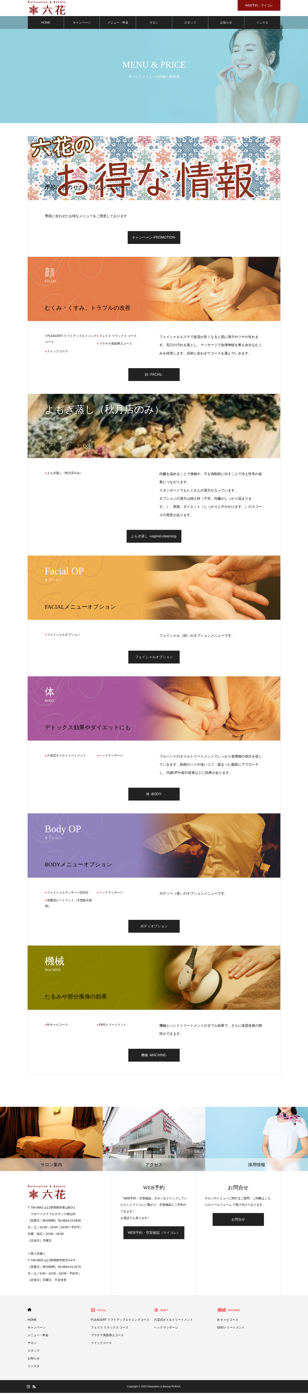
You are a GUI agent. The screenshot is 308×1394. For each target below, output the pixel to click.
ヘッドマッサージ (111, 756)
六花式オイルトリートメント (66, 756)
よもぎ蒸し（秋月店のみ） (65, 474)
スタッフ (190, 23)
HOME (45, 23)
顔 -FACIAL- (154, 375)
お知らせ (226, 23)
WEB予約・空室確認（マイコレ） (154, 1233)
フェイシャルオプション (63, 635)
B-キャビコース (57, 1025)
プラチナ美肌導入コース (115, 344)
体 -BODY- (154, 795)
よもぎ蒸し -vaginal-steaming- (154, 537)
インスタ (262, 23)
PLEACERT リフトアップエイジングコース (71, 339)
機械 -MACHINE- (154, 1056)
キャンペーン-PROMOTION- (154, 238)
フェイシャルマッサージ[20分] (67, 893)
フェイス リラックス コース (118, 336)
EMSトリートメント (112, 1025)
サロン (154, 23)
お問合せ (238, 1220)
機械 (228, 1311)
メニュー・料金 (117, 23)
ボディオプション (154, 927)
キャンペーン (82, 23)
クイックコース (57, 352)
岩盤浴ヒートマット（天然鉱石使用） (68, 904)
